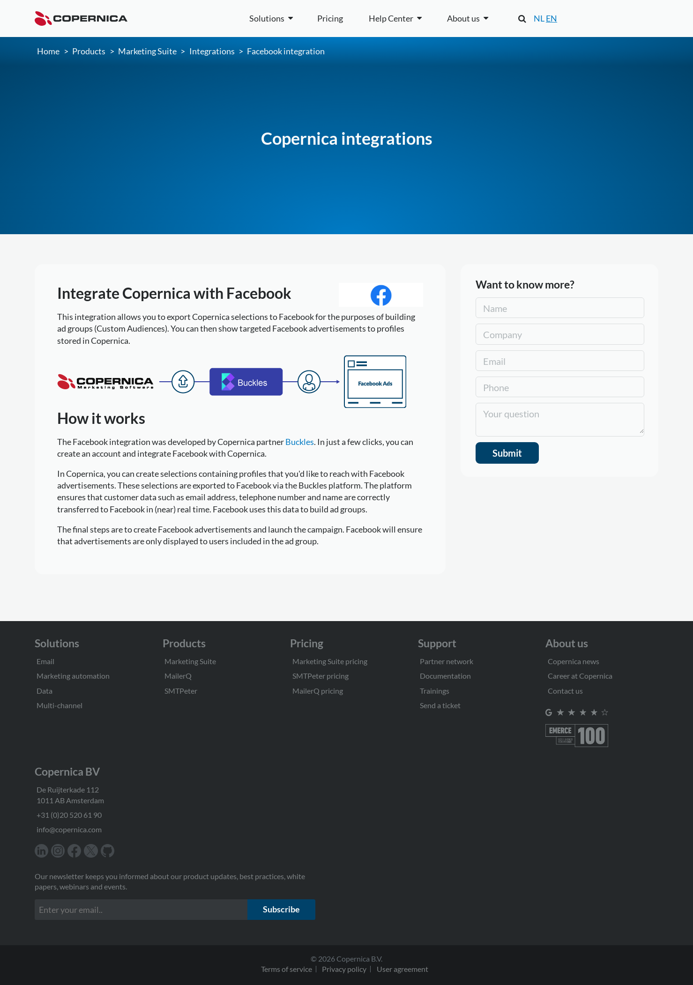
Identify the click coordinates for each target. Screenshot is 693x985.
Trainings (434, 690)
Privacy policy (344, 968)
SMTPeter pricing (320, 675)
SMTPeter (180, 690)
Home (48, 51)
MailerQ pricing (317, 690)
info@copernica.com (69, 829)
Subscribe (281, 909)
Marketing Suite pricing (329, 661)
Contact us (565, 690)
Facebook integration (286, 51)
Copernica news (573, 661)
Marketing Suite (147, 51)
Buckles (299, 442)
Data (44, 690)
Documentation (445, 675)
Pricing (330, 18)
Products (88, 51)
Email (45, 661)
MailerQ (178, 675)
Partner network (446, 661)
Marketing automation (73, 675)
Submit (507, 453)
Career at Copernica (580, 675)
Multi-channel (59, 705)
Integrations (212, 51)
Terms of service (286, 968)
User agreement (402, 968)
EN (551, 18)
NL (539, 18)
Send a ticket (440, 705)
